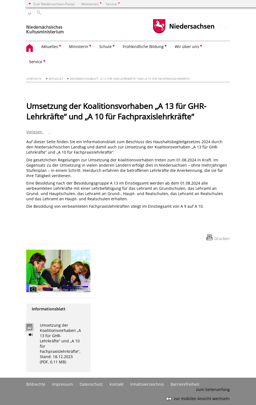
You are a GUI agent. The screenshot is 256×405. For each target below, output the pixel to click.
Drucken (222, 238)
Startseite (33, 79)
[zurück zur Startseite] (45, 27)
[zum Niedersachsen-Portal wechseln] (183, 32)
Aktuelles (56, 79)
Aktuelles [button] (49, 46)
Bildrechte (35, 384)
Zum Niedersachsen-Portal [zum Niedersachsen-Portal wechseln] (53, 4)
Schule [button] (105, 46)
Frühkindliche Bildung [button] (143, 46)
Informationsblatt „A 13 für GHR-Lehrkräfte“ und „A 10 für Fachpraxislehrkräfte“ (130, 79)
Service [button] (35, 61)
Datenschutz (91, 384)
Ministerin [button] (78, 46)
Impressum (62, 384)
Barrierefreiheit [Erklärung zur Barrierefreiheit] (185, 384)
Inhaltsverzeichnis (147, 384)
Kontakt (116, 384)
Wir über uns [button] (187, 46)
